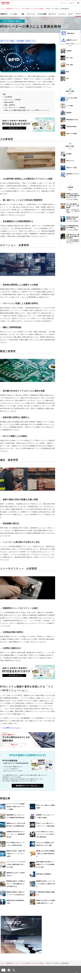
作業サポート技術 (71, 167)
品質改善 (68, 112)
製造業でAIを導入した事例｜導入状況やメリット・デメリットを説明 (15, 853)
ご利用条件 (21, 964)
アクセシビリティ (45, 964)
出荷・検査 (69, 64)
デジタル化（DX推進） (37, 8)
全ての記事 (26, 8)
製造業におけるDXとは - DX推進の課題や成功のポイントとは (72, 195)
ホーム (3, 8)
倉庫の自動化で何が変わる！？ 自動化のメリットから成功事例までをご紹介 (46, 864)
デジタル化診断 (41, 14)
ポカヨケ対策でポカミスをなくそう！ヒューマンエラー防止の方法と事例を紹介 (45, 834)
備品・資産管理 (10, 105)
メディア (18, 8)
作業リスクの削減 (71, 133)
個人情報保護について (7, 964)
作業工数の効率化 (71, 126)
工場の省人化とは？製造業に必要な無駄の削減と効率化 (72, 236)
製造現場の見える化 (72, 119)
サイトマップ (58, 964)
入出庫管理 (8, 97)
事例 (22, 14)
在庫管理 (68, 51)
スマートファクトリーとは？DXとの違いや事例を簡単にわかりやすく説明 (15, 864)
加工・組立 (69, 57)
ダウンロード (52, 14)
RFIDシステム (70, 160)
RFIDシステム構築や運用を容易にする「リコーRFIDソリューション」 (27, 110)
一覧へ (3, 955)
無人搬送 (68, 153)
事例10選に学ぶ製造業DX (43, 874)
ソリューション (30, 14)
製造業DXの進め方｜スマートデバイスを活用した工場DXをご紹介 (45, 883)
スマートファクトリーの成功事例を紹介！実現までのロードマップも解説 (15, 806)
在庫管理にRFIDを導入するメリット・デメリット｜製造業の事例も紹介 (15, 834)
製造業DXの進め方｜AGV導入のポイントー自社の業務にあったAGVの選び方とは (15, 883)
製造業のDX (9, 8)
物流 (67, 71)
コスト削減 (69, 105)
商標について (32, 964)
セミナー (70, 14)
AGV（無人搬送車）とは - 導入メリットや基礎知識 (72, 205)
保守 (67, 78)
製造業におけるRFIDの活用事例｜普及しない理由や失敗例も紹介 (45, 853)
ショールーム (62, 14)
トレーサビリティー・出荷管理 (15, 107)
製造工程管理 (9, 102)
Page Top (76, 956)
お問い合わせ (70, 964)
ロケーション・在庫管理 (13, 100)
